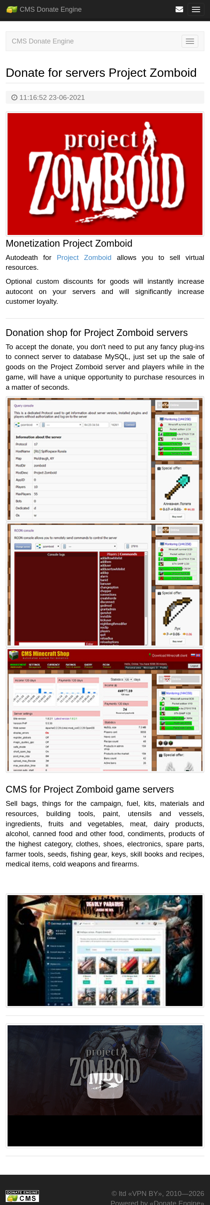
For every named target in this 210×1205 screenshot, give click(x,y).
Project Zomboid (84, 257)
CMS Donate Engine (44, 8)
